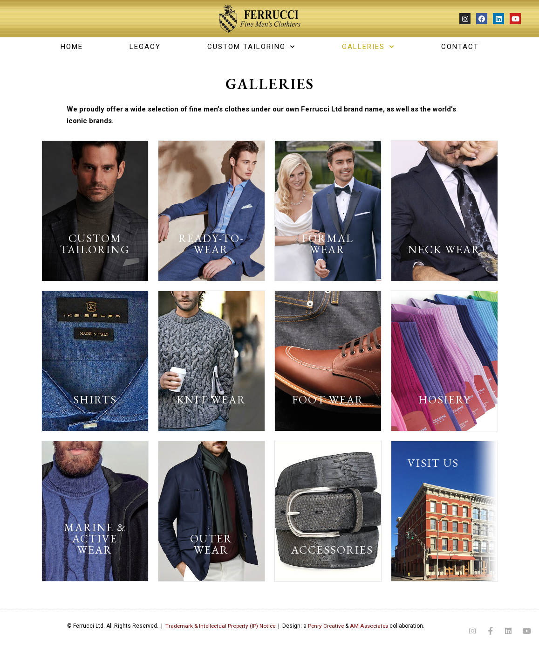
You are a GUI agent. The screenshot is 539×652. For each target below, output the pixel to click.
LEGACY (145, 46)
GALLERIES (368, 47)
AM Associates (368, 626)
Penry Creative (323, 626)
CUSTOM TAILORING (251, 47)
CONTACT (460, 46)
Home (72, 46)
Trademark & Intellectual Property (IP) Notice (216, 626)
